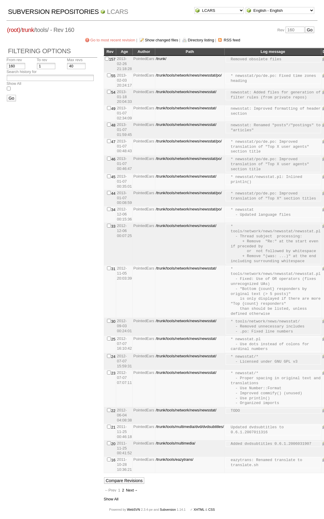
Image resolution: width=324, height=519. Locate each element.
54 (113, 92)
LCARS (117, 11)
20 (113, 444)
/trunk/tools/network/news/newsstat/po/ (189, 75)
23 (113, 373)
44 (113, 193)
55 (113, 76)
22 (113, 410)
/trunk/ (161, 58)
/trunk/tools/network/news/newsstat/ (186, 92)
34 (113, 209)
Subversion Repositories (53, 11)
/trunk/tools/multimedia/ (175, 443)
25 (113, 339)
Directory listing (201, 40)
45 (113, 177)
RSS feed (232, 40)
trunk (28, 30)
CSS (211, 509)
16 (113, 460)
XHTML (199, 509)
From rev (14, 60)
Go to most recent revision (112, 40)
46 (113, 159)
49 (113, 108)
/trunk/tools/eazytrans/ (174, 459)
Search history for (22, 71)
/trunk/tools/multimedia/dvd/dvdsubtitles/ (190, 426)
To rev (42, 60)
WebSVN (133, 509)
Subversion (168, 509)
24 (113, 356)
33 (113, 226)
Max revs (74, 60)
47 (113, 142)
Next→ (132, 490)
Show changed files (161, 40)
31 (113, 269)
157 (112, 59)
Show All (14, 83)
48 (113, 125)
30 (113, 321)
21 (113, 427)
